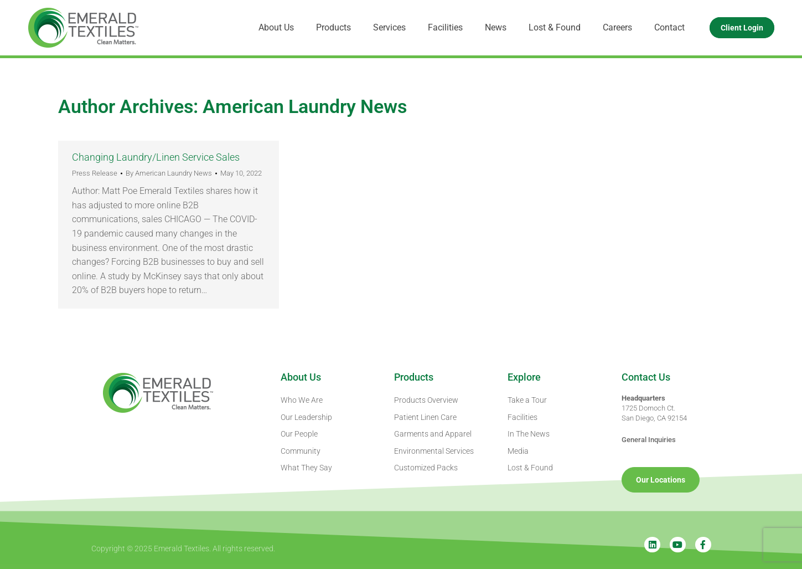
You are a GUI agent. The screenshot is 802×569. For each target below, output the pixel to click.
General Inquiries (649, 439)
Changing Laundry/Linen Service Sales (156, 157)
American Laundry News (305, 106)
